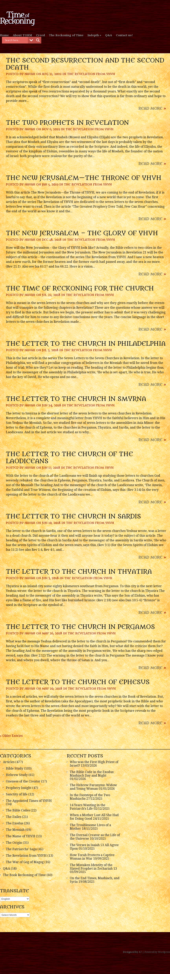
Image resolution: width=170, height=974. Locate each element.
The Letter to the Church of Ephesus (78, 682)
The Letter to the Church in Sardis (73, 516)
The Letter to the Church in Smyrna (76, 399)
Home (4, 35)
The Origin (14, 843)
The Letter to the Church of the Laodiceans (69, 457)
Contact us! (124, 35)
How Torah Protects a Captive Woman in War (92, 856)
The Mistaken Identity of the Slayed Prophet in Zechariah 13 (93, 866)
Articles (9, 762)
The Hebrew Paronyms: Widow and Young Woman (93, 786)
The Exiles (13, 817)
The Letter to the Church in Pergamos (80, 627)
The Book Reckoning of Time (24, 875)
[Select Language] (14, 899)
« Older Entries (11, 736)
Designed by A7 (132, 952)
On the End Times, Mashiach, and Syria (94, 880)
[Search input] (16, 40)
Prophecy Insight (18, 788)
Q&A (108, 35)
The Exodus (14, 823)
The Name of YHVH (20, 836)
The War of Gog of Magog (25, 862)
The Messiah (15, 830)
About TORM (22, 35)
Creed (40, 35)
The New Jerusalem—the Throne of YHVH (83, 178)
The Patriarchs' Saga (21, 849)
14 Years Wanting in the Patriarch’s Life (87, 806)
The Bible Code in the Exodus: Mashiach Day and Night (92, 773)
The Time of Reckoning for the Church (80, 288)
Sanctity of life (17, 794)
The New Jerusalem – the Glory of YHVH (82, 233)
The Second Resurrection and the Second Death (85, 64)
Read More (152, 108)
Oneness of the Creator (23, 781)
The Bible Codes (18, 810)
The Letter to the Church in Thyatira (79, 571)
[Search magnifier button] (38, 40)
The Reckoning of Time (66, 35)
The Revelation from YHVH (91, 74)
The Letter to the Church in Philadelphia (86, 343)
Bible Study (14, 768)
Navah (30, 74)
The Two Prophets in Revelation (67, 123)
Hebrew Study (17, 775)
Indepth (93, 35)
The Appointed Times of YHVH (29, 801)
